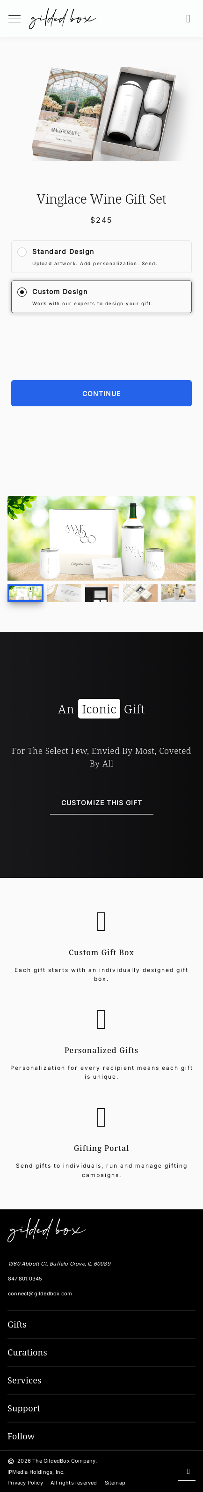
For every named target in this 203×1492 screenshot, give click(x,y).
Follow (21, 1436)
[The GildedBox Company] (44, 1230)
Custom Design (60, 291)
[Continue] (101, 393)
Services (24, 1380)
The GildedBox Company (63, 1461)
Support (23, 1408)
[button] (191, 18)
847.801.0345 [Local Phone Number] (25, 1278)
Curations (27, 1352)
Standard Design (63, 251)
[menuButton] (14, 18)
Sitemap (115, 1482)
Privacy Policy (25, 1482)
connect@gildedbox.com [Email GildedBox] (40, 1293)
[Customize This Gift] (101, 803)
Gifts (17, 1324)
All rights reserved (74, 1482)
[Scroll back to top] (187, 1471)
